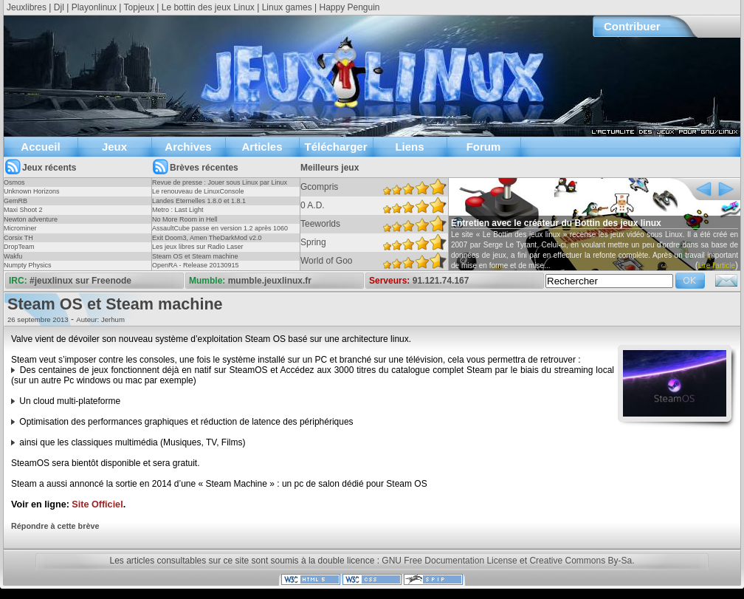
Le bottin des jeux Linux (208, 7)
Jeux (114, 146)
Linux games (287, 7)
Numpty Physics (28, 265)
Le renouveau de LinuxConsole (198, 191)
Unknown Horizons (32, 191)
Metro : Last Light (178, 209)
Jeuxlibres (26, 7)
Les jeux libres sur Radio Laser (198, 246)
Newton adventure (31, 219)
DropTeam (19, 246)
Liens (409, 146)
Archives (188, 146)
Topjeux (139, 7)
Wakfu (13, 256)
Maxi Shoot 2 (23, 209)
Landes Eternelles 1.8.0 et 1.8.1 (199, 201)
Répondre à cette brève (55, 525)
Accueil (40, 146)
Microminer (20, 228)
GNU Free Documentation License (449, 560)
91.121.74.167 (441, 280)
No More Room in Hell (185, 219)
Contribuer (632, 26)
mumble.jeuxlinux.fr (269, 280)
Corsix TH (18, 238)
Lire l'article (716, 265)
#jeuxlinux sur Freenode (80, 280)
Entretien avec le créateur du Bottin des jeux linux (556, 223)
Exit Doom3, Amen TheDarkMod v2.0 (206, 238)
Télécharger (335, 146)
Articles (261, 146)
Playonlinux (94, 7)
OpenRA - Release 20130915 (195, 265)
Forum (483, 146)
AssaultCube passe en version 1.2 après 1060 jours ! (220, 233)
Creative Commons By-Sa (580, 560)
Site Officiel (97, 504)
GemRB (15, 201)
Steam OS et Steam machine (195, 256)
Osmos (14, 182)
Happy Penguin (349, 7)
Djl (59, 7)
